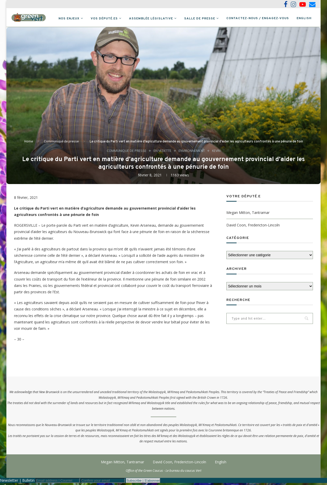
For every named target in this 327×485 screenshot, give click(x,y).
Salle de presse (199, 19)
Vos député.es (104, 19)
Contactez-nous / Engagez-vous (257, 18)
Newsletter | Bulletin (17, 482)
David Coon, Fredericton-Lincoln (253, 226)
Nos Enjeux (69, 19)
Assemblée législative (151, 19)
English (304, 18)
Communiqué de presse (61, 143)
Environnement (191, 153)
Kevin (216, 153)
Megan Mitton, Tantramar (248, 214)
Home (28, 143)
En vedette (162, 153)
